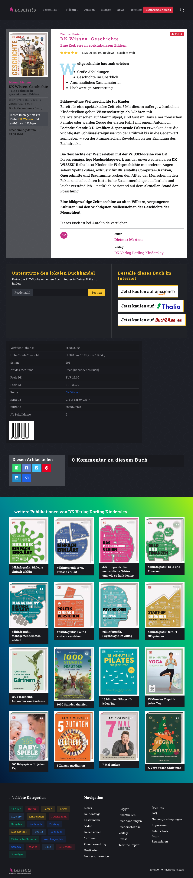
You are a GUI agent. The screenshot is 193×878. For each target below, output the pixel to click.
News (120, 10)
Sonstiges (17, 855)
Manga (33, 847)
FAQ (154, 813)
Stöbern (71, 10)
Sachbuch (57, 832)
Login (155, 837)
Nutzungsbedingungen (167, 819)
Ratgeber (16, 824)
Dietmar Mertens (128, 240)
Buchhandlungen (130, 821)
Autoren (89, 10)
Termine (136, 10)
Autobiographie (53, 840)
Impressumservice (96, 857)
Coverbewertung (95, 845)
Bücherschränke (130, 827)
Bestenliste (50, 10)
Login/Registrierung (158, 10)
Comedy (16, 847)
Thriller (16, 809)
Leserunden (92, 820)
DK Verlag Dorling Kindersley (139, 253)
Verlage (124, 833)
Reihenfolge (92, 814)
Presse (123, 839)
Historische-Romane (24, 840)
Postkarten (91, 851)
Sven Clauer (176, 870)
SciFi (48, 847)
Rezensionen (93, 832)
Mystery (16, 817)
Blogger (106, 10)
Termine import (129, 845)
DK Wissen (25, 119)
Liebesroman (19, 832)
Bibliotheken (127, 815)
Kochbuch (36, 824)
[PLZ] (60, 293)
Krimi (63, 809)
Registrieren (160, 842)
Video (88, 826)
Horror (32, 809)
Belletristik (65, 847)
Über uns (158, 808)
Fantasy (54, 824)
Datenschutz (160, 832)
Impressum (159, 826)
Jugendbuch (59, 817)
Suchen (96, 293)
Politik (177, 34)
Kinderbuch (36, 817)
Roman (48, 809)
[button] (181, 10)
